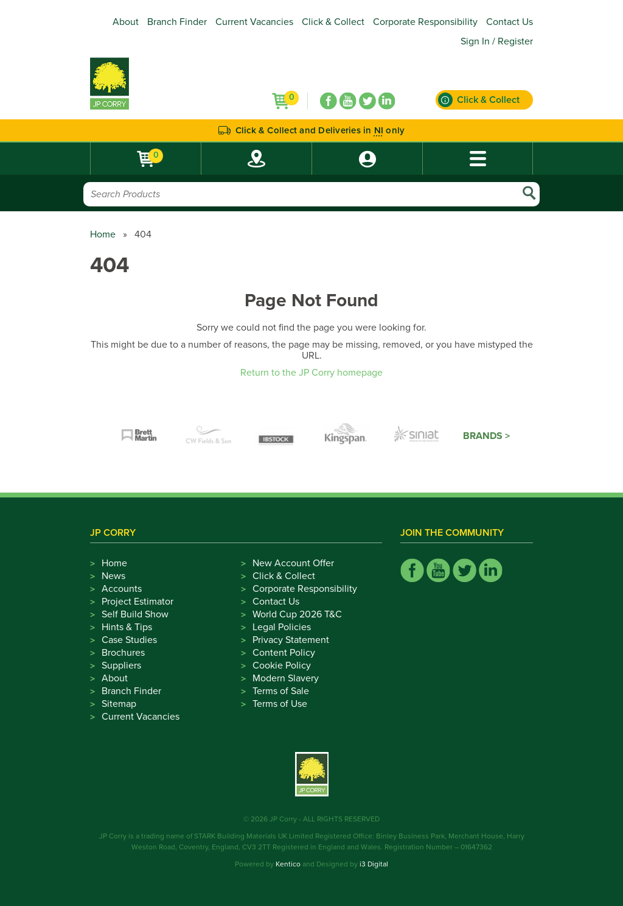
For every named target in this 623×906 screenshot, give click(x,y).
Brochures (123, 653)
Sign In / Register (497, 41)
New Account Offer (293, 563)
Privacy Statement (290, 640)
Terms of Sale (280, 691)
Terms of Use (279, 704)
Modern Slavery (285, 678)
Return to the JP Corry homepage (311, 373)
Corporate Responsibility (425, 22)
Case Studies (129, 640)
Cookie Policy (281, 665)
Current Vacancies (254, 22)
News (113, 576)
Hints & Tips (127, 627)
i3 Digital (374, 864)
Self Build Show (135, 614)
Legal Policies (281, 627)
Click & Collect (333, 22)
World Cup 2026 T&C (297, 614)
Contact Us (509, 22)
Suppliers (121, 665)
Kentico (288, 864)
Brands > (486, 436)
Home (103, 234)
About (126, 22)
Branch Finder (177, 22)
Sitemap (119, 704)
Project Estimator (137, 601)
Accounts (122, 589)
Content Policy (283, 653)
